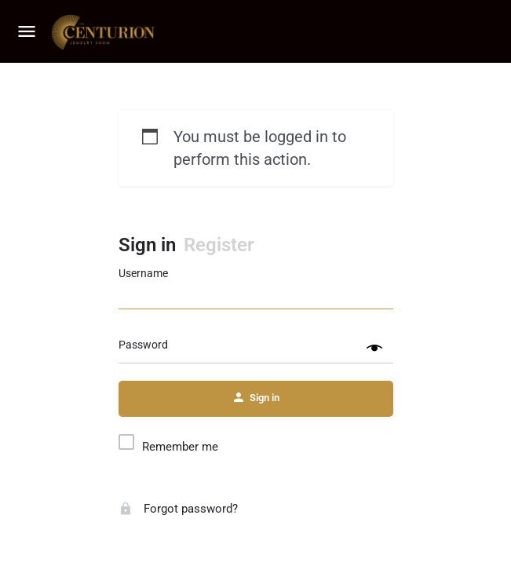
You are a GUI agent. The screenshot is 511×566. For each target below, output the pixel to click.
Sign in (147, 245)
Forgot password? (178, 509)
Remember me (180, 447)
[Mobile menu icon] (27, 32)
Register (219, 245)
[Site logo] (105, 32)
